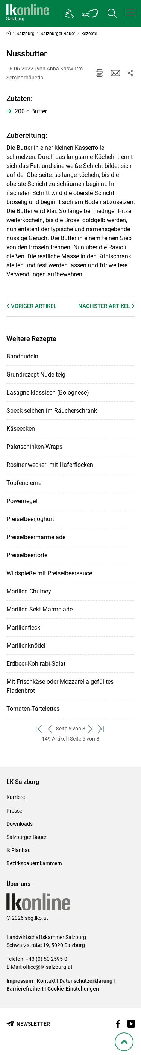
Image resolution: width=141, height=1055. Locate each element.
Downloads (19, 824)
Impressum (19, 981)
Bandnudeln (22, 356)
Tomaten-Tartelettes (32, 708)
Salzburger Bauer (26, 837)
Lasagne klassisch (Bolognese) (47, 392)
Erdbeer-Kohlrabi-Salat (35, 663)
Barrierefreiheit (25, 989)
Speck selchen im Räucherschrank (51, 410)
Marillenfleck (23, 627)
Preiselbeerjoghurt (30, 519)
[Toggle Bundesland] (90, 13)
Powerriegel (21, 501)
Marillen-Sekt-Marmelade (39, 609)
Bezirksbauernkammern (34, 863)
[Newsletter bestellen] (28, 1024)
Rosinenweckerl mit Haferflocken (49, 464)
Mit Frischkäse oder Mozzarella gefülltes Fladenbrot (60, 686)
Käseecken (20, 428)
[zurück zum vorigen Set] (50, 728)
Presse (14, 811)
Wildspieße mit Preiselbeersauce (49, 573)
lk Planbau (18, 850)
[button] (131, 12)
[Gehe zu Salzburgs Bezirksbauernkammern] (69, 13)
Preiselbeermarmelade (35, 537)
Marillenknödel (25, 645)
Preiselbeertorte (26, 555)
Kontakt (46, 981)
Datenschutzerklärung (86, 981)
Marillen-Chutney (28, 591)
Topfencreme (23, 482)
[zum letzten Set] (101, 728)
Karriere (15, 797)
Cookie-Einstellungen (73, 989)
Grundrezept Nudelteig (35, 374)
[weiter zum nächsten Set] (91, 728)
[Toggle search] (112, 13)
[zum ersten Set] (39, 728)
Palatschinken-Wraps (34, 446)
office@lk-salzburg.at (48, 967)
